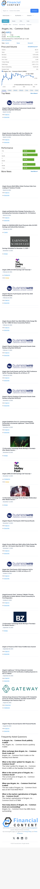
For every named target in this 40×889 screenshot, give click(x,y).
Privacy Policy (27, 831)
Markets (5, 21)
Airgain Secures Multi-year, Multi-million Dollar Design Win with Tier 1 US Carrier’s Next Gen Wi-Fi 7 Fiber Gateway (19, 545)
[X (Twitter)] (14, 838)
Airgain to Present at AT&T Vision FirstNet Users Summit (19, 647)
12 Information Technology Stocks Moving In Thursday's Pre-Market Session (18, 624)
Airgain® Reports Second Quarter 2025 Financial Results (19, 724)
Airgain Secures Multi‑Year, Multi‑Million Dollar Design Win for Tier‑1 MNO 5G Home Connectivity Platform (19, 322)
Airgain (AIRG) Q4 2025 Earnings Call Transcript (17, 270)
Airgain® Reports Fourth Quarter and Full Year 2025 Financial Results (17, 294)
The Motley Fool (7, 275)
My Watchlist (18, 15)
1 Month (15, 90)
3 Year (31, 90)
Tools (28, 21)
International (22, 24)
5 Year (36, 90)
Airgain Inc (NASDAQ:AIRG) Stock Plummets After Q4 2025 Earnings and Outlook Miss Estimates (19, 226)
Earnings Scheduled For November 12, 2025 (16, 248)
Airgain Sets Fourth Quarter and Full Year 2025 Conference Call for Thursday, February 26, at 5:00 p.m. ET (19, 372)
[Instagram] (26, 838)
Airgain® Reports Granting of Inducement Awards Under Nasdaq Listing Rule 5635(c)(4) (18, 109)
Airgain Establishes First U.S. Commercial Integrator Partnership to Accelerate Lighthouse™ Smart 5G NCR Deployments (18, 423)
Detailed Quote (32, 46)
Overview (5, 24)
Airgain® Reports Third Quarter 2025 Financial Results (18, 521)
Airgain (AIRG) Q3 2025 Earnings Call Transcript (17, 473)
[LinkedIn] (22, 838)
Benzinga (5, 455)
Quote (7, 43)
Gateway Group (7, 705)
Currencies (15, 24)
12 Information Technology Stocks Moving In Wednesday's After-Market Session (19, 498)
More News (34, 93)
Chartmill (5, 232)
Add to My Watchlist (6, 40)
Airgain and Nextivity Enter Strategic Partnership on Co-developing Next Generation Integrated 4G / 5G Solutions (19, 212)
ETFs (21, 21)
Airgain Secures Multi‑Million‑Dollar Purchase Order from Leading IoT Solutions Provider (19, 187)
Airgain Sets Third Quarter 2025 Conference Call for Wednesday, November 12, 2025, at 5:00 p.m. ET (17, 570)
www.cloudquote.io (32, 828)
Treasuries (28, 24)
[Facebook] (18, 838)
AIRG (8, 32)
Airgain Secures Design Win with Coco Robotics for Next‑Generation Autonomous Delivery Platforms (17, 134)
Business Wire (6, 117)
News (10, 24)
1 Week (9, 90)
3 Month (21, 90)
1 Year (26, 90)
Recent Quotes (6, 15)
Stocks (13, 21)
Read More (34, 171)
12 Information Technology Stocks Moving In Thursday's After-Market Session (18, 449)
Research (30, 43)
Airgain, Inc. (7, 114)
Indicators (29, 15)
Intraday (4, 90)
